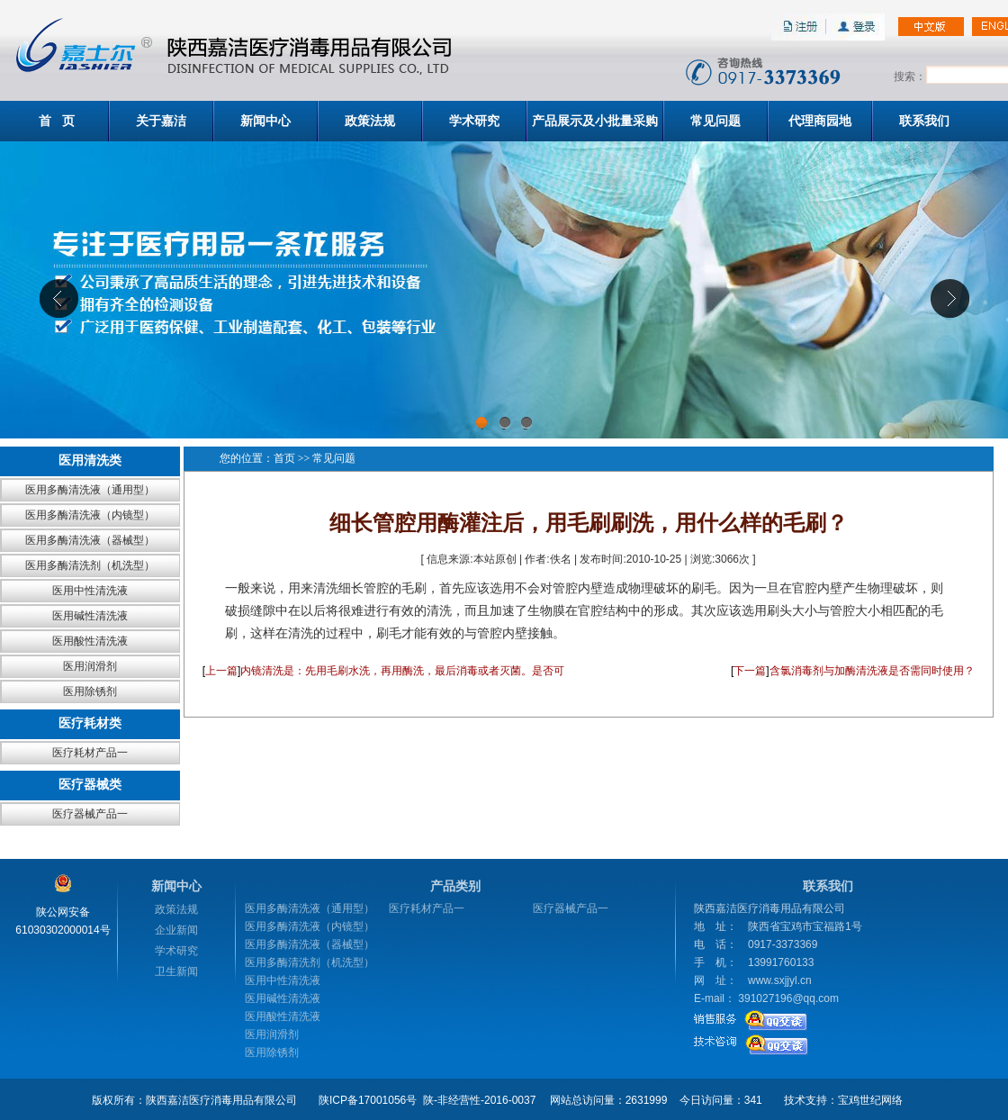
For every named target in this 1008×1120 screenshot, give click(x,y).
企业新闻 (176, 930)
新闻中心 (265, 120)
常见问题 (715, 120)
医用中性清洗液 (90, 590)
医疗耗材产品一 (90, 752)
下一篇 (750, 670)
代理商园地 (819, 120)
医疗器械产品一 (90, 814)
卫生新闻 (176, 971)
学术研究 (474, 120)
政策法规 (370, 120)
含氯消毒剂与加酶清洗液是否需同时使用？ (872, 670)
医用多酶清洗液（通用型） (90, 489)
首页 (284, 458)
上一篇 (221, 670)
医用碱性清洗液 (90, 616)
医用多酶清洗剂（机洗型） (90, 565)
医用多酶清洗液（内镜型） (90, 515)
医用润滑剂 (90, 666)
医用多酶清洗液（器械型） (90, 540)
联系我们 (924, 120)
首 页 (57, 120)
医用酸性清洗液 (90, 641)
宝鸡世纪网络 (870, 1100)
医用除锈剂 (90, 691)
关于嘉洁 (161, 120)
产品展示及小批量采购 (595, 120)
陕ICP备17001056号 (368, 1100)
